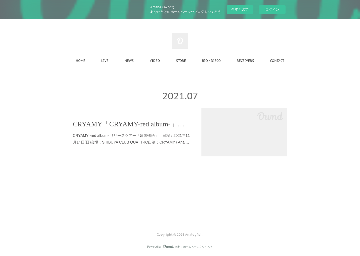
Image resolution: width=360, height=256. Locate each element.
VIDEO (155, 61)
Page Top (180, 213)
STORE (181, 61)
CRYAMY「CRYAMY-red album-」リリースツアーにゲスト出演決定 (132, 124)
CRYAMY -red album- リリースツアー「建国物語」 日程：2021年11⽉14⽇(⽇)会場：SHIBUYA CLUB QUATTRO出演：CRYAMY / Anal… (131, 138)
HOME (80, 61)
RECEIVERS (245, 61)
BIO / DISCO (211, 61)
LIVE (104, 61)
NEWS (129, 61)
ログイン (272, 9)
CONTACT (277, 61)
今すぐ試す (240, 9)
